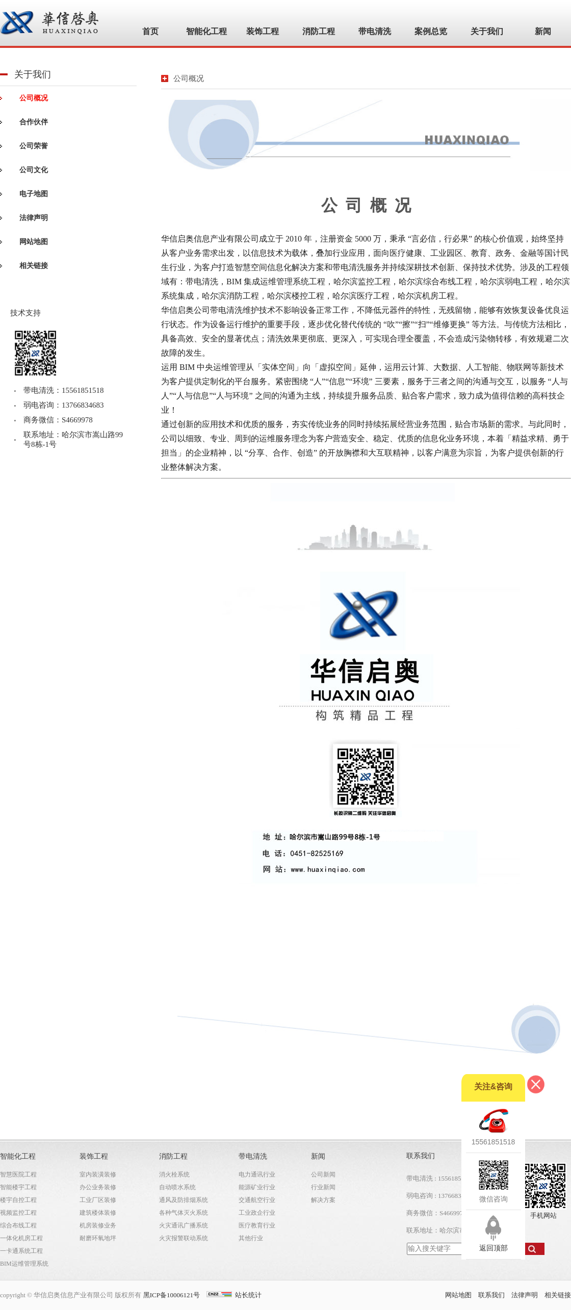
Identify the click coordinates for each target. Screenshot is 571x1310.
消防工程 (173, 1156)
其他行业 (251, 1238)
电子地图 (33, 194)
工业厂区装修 (98, 1200)
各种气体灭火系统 (183, 1212)
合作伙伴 (33, 122)
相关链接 (33, 266)
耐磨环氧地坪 (98, 1238)
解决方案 (323, 1200)
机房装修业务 (98, 1225)
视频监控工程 (18, 1212)
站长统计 (248, 1295)
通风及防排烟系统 (183, 1200)
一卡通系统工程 (21, 1250)
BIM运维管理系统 (24, 1263)
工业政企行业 (257, 1212)
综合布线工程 (18, 1225)
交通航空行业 (257, 1200)
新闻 (318, 1156)
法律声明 (33, 218)
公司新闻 (323, 1174)
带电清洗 (253, 1156)
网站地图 (33, 242)
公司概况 (33, 98)
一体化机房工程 (21, 1238)
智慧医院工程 (18, 1174)
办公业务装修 (98, 1187)
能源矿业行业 (257, 1187)
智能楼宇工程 (18, 1187)
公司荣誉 (33, 146)
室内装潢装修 (98, 1174)
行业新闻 (323, 1187)
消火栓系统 (174, 1174)
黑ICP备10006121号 (171, 1295)
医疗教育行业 (257, 1225)
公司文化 (33, 170)
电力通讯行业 (257, 1174)
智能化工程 (18, 1156)
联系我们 (491, 1295)
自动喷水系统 (177, 1187)
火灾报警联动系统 (183, 1238)
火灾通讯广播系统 (183, 1225)
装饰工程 (94, 1156)
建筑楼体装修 (98, 1212)
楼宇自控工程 (18, 1200)
